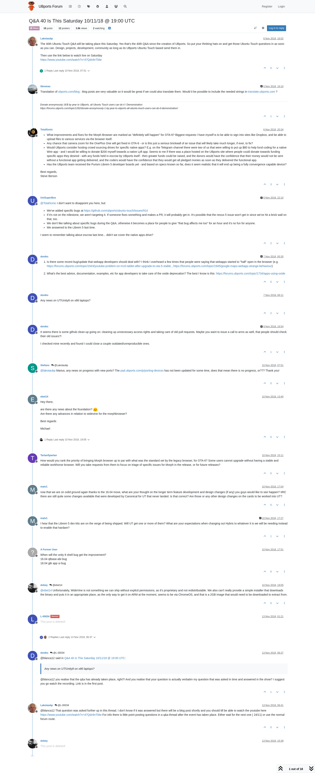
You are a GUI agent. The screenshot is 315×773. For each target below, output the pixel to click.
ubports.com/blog (69, 91)
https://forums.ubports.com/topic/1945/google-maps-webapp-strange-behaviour (222, 266)
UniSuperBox (48, 197)
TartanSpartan (48, 455)
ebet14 (44, 396)
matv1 (43, 486)
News (34, 28)
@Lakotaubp (59, 365)
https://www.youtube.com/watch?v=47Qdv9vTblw (71, 59)
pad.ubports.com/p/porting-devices (142, 370)
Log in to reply (276, 28)
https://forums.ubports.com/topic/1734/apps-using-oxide (250, 273)
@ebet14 (55, 585)
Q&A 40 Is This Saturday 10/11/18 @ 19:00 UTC (94, 658)
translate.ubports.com (261, 91)
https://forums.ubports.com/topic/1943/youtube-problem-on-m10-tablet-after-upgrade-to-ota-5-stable (109, 266)
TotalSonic (46, 129)
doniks (44, 256)
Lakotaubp (46, 38)
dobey (44, 585)
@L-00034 (57, 652)
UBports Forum (51, 6)
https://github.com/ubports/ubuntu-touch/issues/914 (116, 210)
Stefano (44, 365)
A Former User (48, 549)
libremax (45, 86)
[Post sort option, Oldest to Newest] (255, 28)
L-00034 (45, 616)
